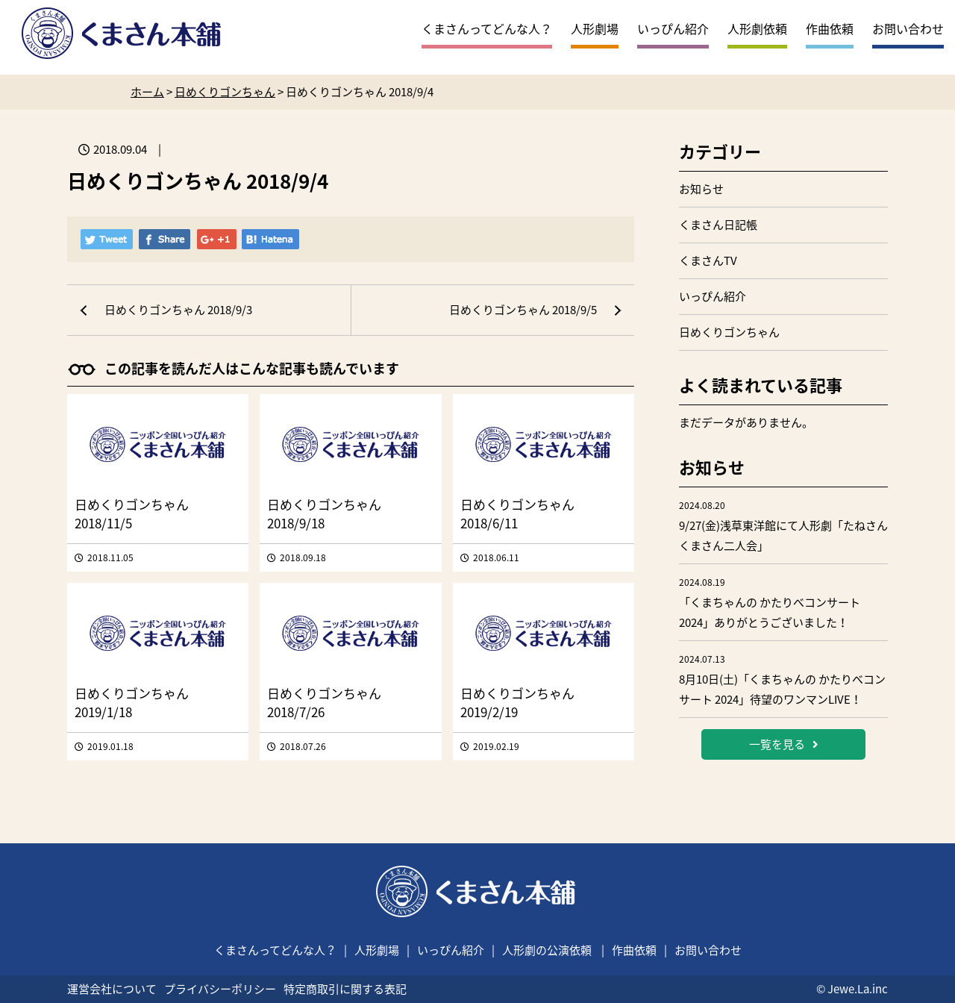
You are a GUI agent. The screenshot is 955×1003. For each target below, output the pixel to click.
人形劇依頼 (757, 28)
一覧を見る (783, 744)
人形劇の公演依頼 (547, 950)
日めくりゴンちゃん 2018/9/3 (178, 309)
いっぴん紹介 (673, 28)
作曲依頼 (830, 28)
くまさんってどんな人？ (487, 28)
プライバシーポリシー (220, 989)
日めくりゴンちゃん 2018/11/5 (132, 513)
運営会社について (112, 989)
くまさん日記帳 (718, 224)
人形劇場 (595, 28)
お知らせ (701, 189)
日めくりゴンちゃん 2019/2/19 (517, 702)
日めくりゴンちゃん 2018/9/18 (324, 513)
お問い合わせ (908, 28)
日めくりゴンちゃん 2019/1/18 (132, 702)
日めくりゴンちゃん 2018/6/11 (517, 513)
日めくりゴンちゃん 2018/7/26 (324, 702)
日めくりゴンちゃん (729, 332)
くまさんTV (708, 260)
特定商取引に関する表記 (345, 989)
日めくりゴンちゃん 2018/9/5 (523, 309)
